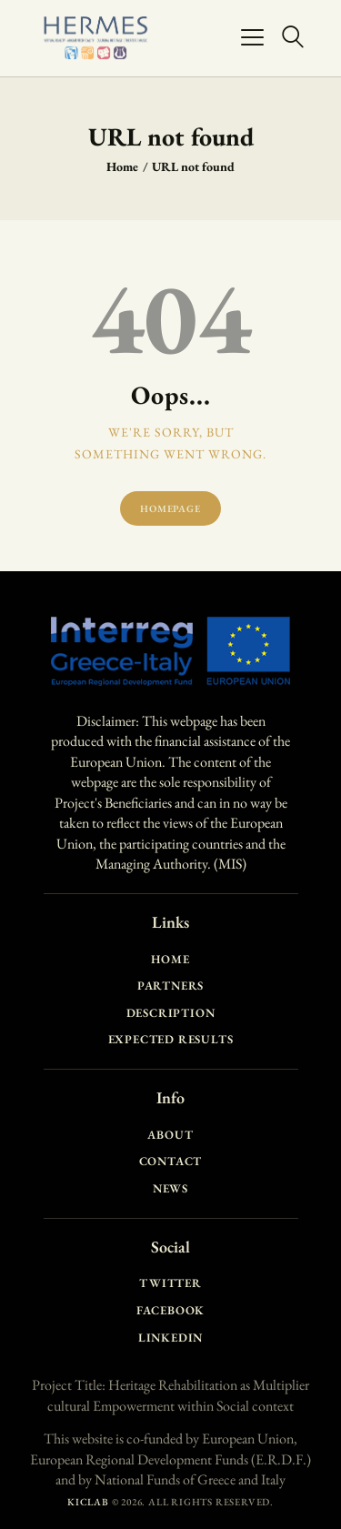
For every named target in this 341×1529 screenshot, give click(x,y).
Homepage (170, 508)
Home (122, 166)
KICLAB (88, 1501)
